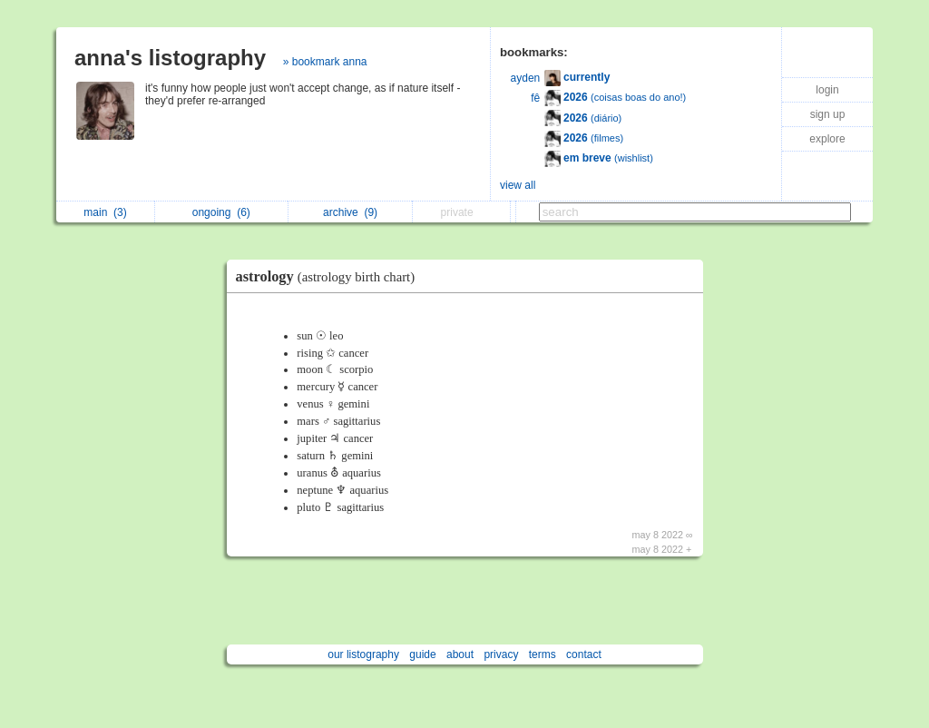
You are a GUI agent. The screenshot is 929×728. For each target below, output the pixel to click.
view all (517, 185)
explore (827, 139)
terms (542, 654)
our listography (363, 654)
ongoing (221, 212)
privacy (501, 654)
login (827, 90)
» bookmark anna (325, 61)
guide (422, 654)
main (104, 212)
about (460, 654)
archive (350, 212)
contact (583, 654)
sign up (828, 114)
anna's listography (170, 57)
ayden (526, 78)
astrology (330, 276)
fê (535, 98)
